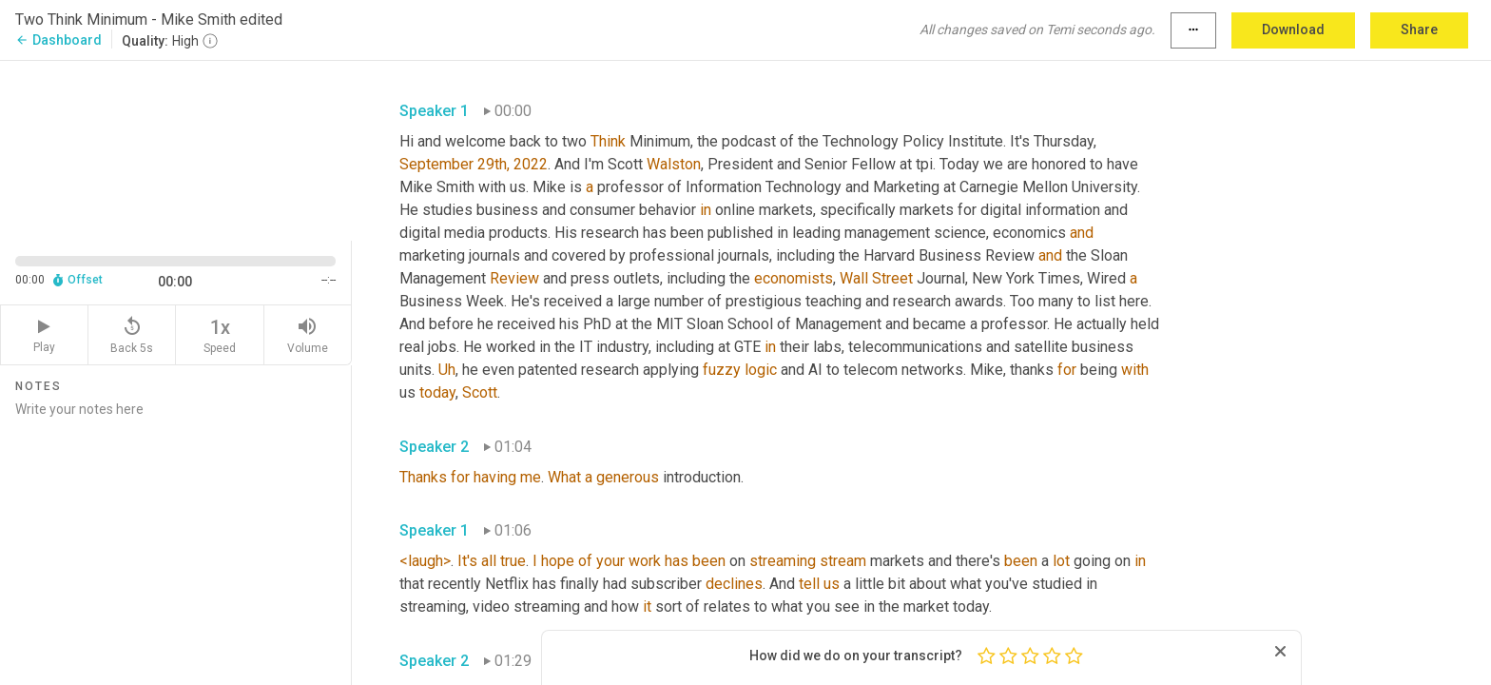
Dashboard (58, 40)
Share (1419, 29)
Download (1293, 29)
